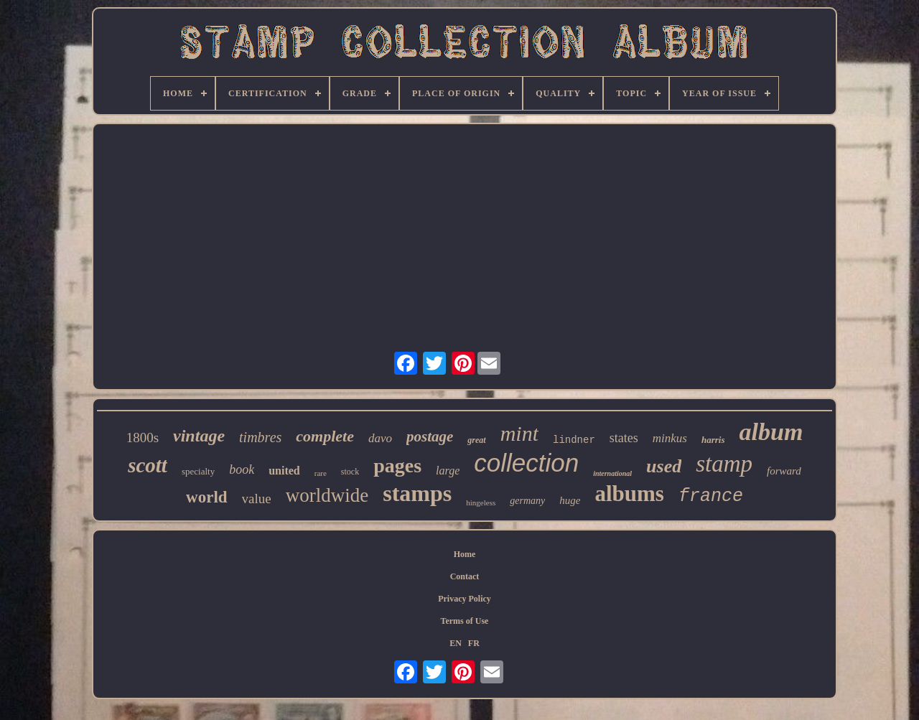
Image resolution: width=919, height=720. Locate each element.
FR (474, 643)
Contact (465, 576)
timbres (260, 437)
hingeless (480, 502)
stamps (417, 493)
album (771, 432)
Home (465, 554)
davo (380, 438)
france (710, 496)
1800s (142, 437)
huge (569, 500)
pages (397, 465)
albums (628, 493)
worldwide (327, 495)
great (476, 440)
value (256, 498)
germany (527, 500)
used (663, 466)
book (241, 469)
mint (519, 433)
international (612, 473)
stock (350, 472)
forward (784, 471)
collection (526, 463)
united (284, 470)
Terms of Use (465, 621)
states (624, 438)
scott (147, 465)
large (448, 470)
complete (325, 436)
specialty (198, 471)
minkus (670, 438)
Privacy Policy (464, 599)
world (207, 497)
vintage (199, 435)
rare (320, 473)
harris (713, 439)
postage (429, 436)
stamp (724, 464)
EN (455, 643)
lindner (574, 440)
